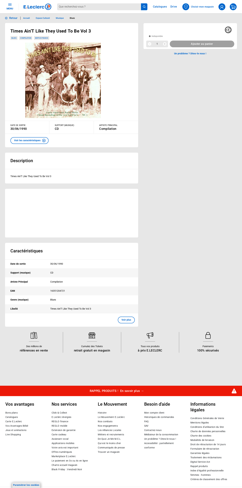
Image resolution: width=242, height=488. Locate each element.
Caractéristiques (26, 251)
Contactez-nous (153, 430)
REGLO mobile (59, 425)
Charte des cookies (200, 435)
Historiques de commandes (159, 417)
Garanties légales (199, 453)
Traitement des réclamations (206, 457)
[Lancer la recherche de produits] (144, 6)
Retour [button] (13, 18)
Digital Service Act (200, 461)
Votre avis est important (65, 447)
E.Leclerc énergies (61, 417)
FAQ (146, 421)
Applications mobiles (63, 443)
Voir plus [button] (126, 319)
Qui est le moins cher (109, 443)
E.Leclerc (64, 456)
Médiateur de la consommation (161, 434)
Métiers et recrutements (111, 434)
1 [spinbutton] (157, 43)
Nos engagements (108, 425)
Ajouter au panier (202, 43)
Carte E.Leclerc (13, 421)
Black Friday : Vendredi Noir (67, 469)
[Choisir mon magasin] (198, 6)
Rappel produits (199, 466)
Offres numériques (62, 451)
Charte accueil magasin (64, 465)
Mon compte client (154, 412)
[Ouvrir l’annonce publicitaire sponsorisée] (71, 213)
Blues (13, 38)
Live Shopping (13, 434)
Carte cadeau (59, 434)
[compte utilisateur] (221, 6)
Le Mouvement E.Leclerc (111, 417)
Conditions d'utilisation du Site (207, 427)
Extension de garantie (63, 430)
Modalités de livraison (202, 440)
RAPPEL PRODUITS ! (117, 391)
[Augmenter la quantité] (164, 44)
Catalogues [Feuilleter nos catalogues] (160, 6)
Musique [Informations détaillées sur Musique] (60, 18)
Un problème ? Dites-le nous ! (160, 438)
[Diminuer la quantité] (149, 44)
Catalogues (11, 417)
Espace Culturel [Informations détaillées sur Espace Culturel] (43, 18)
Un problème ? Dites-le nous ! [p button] (190, 53)
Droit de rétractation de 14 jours (208, 444)
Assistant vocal (60, 438)
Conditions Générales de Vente (207, 418)
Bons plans (11, 412)
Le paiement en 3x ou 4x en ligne (70, 460)
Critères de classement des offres (208, 479)
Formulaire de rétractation (204, 448)
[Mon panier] (233, 6)
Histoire (102, 412)
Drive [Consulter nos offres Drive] (173, 6)
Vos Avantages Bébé (16, 425)
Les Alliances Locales (109, 430)
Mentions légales (199, 422)
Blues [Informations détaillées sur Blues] (72, 18)
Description (21, 160)
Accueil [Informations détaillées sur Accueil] (26, 18)
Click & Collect (59, 412)
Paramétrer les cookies (26, 485)
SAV (146, 425)
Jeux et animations (15, 430)
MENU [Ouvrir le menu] (10, 6)
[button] (29, 140)
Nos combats (105, 421)
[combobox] (99, 6)
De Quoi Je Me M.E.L (109, 438)
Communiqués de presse (111, 447)
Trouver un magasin (109, 451)
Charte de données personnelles (208, 431)
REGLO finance (60, 421)
